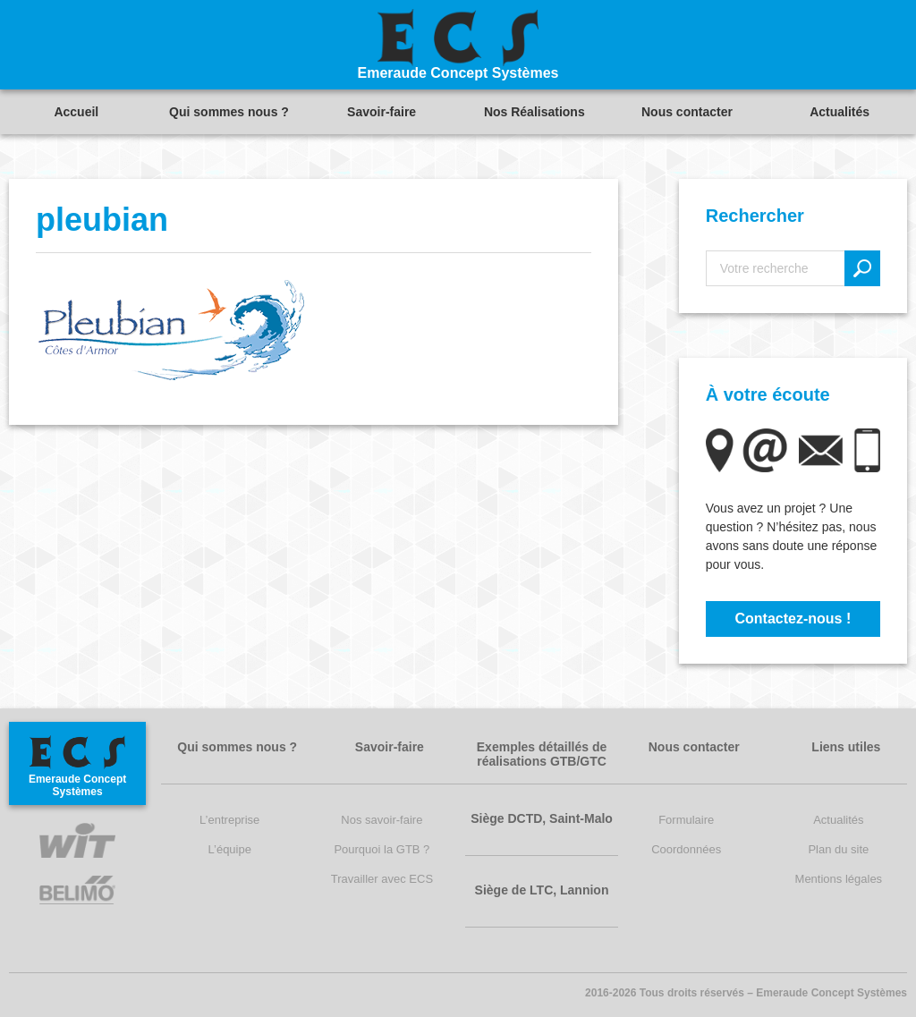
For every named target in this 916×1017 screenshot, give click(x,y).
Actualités (839, 112)
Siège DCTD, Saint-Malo (542, 818)
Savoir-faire (381, 112)
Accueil (76, 112)
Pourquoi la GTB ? (381, 849)
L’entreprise (229, 819)
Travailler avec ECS (382, 879)
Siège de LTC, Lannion (542, 890)
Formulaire (686, 819)
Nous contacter (687, 112)
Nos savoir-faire (381, 819)
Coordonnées (686, 849)
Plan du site (838, 849)
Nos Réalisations (534, 112)
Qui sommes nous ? (229, 112)
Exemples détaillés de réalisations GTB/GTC (542, 754)
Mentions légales (839, 879)
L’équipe (229, 849)
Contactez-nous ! (792, 618)
